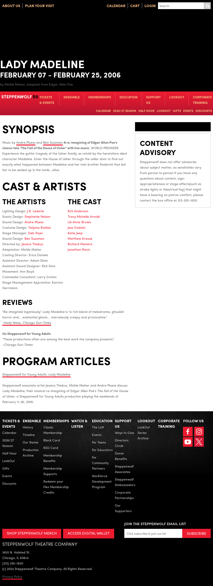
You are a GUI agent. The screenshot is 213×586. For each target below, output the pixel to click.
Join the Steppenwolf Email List (155, 523)
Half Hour (146, 110)
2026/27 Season (124, 110)
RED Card (50, 447)
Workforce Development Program (102, 481)
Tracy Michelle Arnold (84, 216)
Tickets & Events (46, 100)
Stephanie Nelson (37, 216)
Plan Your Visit (39, 5)
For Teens (99, 442)
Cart (135, 5)
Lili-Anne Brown (79, 222)
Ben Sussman (53, 142)
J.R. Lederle (35, 211)
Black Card (51, 440)
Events (188, 110)
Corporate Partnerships (124, 495)
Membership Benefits (52, 458)
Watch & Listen (79, 423)
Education (128, 97)
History (28, 427)
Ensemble (72, 97)
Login (150, 5)
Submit (207, 5)
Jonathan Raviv (79, 249)
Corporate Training (202, 100)
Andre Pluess (25, 142)
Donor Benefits (121, 456)
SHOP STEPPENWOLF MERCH (32, 533)
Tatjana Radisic (39, 227)
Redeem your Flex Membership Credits (56, 487)
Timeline (29, 434)
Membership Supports (52, 471)
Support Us (153, 100)
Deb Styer (35, 233)
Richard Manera (80, 244)
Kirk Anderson (78, 211)
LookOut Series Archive (144, 432)
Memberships (99, 97)
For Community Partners (100, 462)
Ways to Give (124, 432)
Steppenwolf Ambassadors (125, 482)
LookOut (176, 97)
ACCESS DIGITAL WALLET (89, 533)
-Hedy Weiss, (26, 322)
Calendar (116, 5)
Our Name (30, 442)
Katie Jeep (75, 233)
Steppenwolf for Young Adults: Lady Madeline (36, 374)
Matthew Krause (80, 238)
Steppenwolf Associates (124, 469)
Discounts (204, 110)
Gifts (177, 110)
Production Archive (31, 452)
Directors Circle (121, 443)
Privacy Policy (12, 576)
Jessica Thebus (32, 244)
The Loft (98, 427)
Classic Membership (52, 430)
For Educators (102, 449)
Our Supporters (123, 508)
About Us (11, 5)
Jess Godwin (77, 227)
